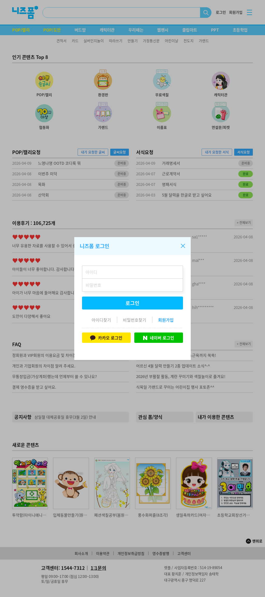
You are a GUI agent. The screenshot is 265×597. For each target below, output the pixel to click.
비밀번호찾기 (134, 320)
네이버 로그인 (158, 338)
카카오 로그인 (106, 338)
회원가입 (166, 320)
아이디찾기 (101, 320)
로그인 (132, 303)
